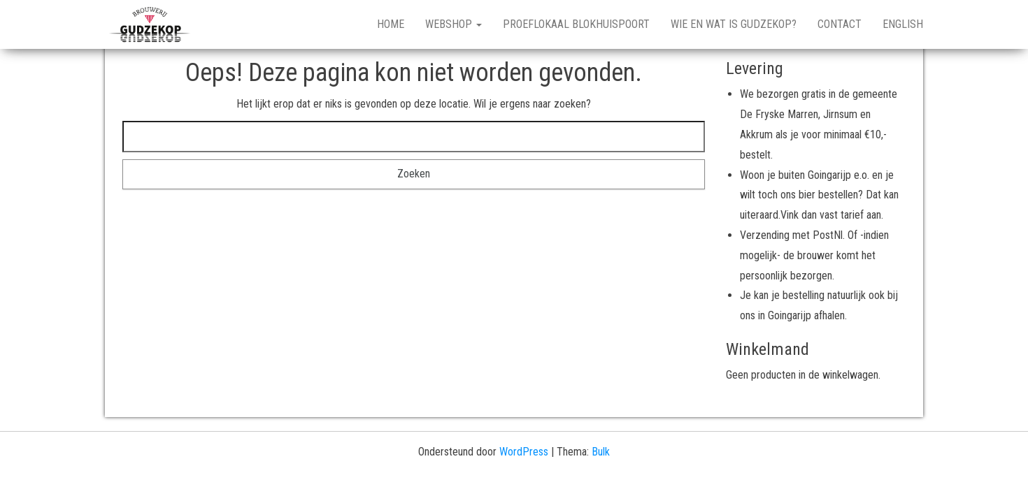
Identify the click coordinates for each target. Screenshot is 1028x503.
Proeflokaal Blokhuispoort (576, 24)
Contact (840, 24)
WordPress (523, 451)
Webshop (453, 24)
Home (390, 24)
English (903, 24)
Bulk (601, 451)
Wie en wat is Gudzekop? (734, 24)
